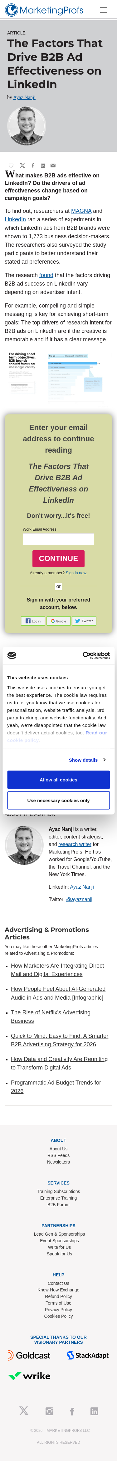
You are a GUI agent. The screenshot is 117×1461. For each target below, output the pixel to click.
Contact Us (58, 1283)
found (46, 275)
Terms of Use (58, 1303)
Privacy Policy (58, 1309)
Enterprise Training (58, 1198)
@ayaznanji (79, 899)
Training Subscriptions (58, 1191)
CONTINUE (58, 558)
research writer (74, 844)
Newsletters (58, 1161)
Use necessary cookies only (58, 800)
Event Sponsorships (59, 1240)
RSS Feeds (58, 1155)
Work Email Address (39, 529)
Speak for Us (59, 1253)
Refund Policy (58, 1296)
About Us (59, 1148)
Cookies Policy (58, 1316)
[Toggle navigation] (103, 10)
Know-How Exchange (59, 1289)
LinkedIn (15, 219)
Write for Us (59, 1247)
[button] (33, 620)
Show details (83, 759)
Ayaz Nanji (24, 97)
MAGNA (81, 211)
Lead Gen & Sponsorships (59, 1234)
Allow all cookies (58, 779)
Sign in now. (76, 572)
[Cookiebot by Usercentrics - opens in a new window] (83, 655)
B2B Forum (58, 1204)
